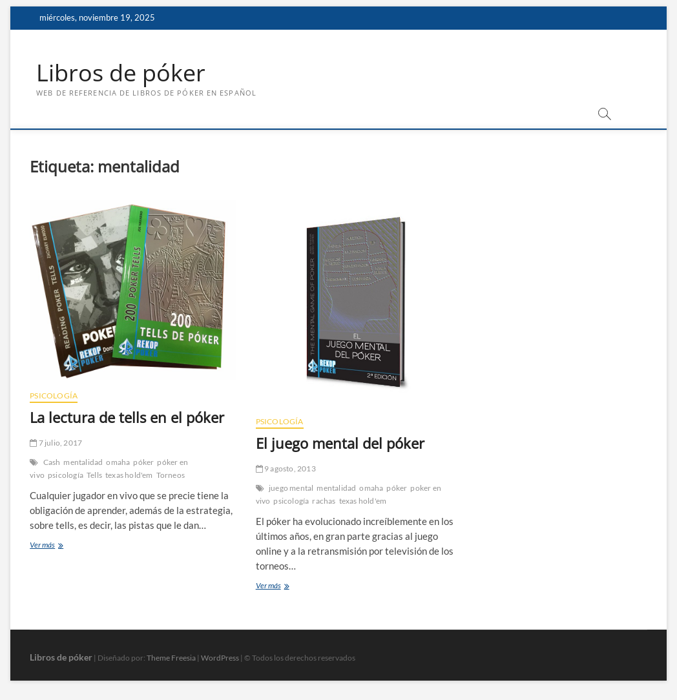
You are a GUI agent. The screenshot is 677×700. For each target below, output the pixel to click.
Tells (94, 475)
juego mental (291, 488)
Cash (52, 462)
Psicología (54, 395)
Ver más (53, 546)
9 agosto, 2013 (286, 468)
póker (143, 462)
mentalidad (83, 462)
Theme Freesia (171, 658)
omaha (118, 462)
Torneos (170, 475)
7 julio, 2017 (56, 443)
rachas (323, 501)
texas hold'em (129, 475)
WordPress (220, 658)
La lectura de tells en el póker (127, 417)
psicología (65, 475)
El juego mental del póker (340, 443)
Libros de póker (120, 73)
